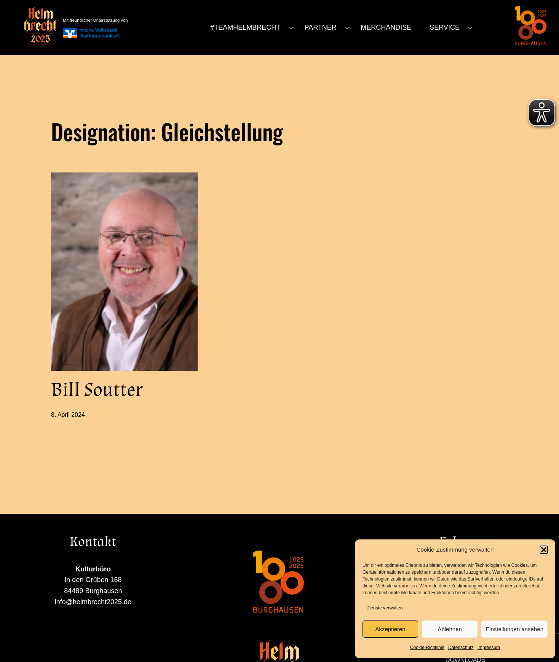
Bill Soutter (97, 390)
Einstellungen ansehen (514, 629)
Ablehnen (450, 629)
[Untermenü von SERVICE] (470, 28)
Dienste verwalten (384, 608)
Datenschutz (461, 647)
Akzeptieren (390, 629)
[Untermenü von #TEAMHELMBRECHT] (291, 28)
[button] (544, 550)
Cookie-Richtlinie (427, 647)
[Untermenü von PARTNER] (347, 28)
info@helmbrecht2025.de (38, 631)
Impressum (489, 647)
